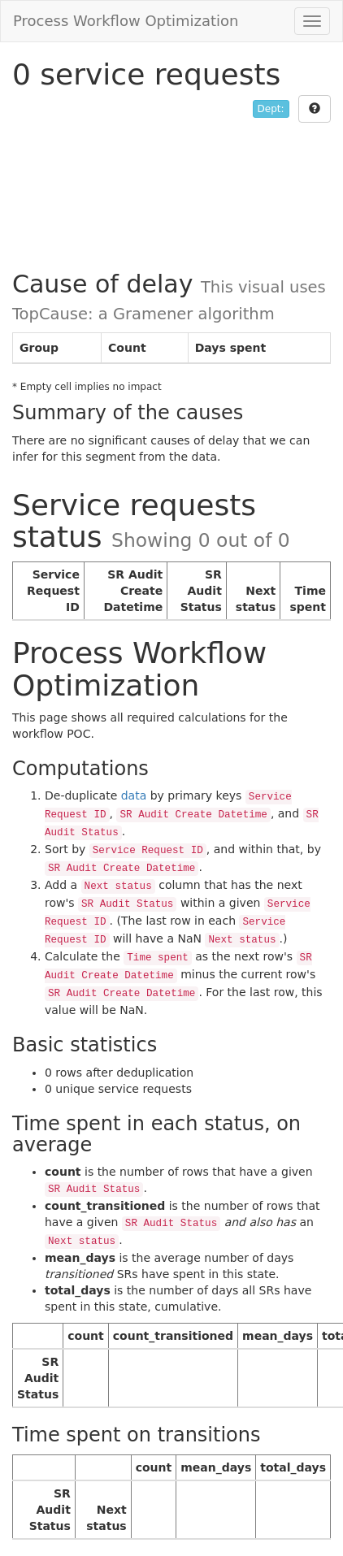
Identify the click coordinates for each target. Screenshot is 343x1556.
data (134, 795)
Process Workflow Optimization (126, 20)
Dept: (271, 109)
